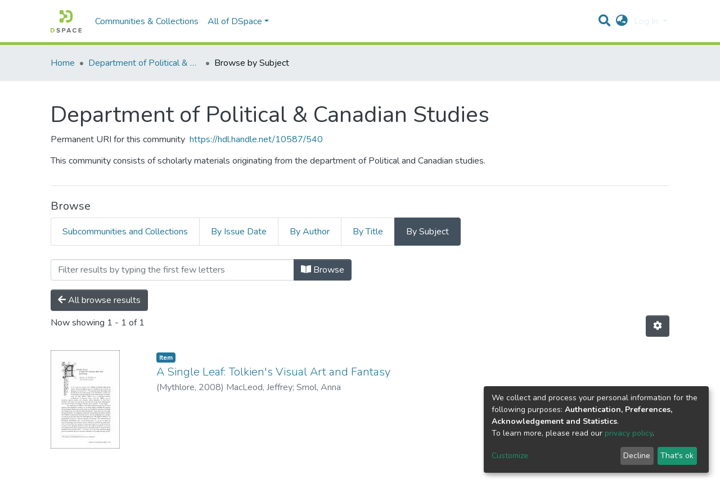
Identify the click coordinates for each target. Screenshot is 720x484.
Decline (636, 455)
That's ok (677, 455)
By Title (368, 231)
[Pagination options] (657, 326)
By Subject (427, 231)
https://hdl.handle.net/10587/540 (256, 139)
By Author (310, 231)
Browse (322, 270)
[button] (622, 21)
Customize (510, 455)
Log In (647, 21)
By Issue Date (239, 231)
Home (63, 63)
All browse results (99, 300)
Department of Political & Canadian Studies (144, 63)
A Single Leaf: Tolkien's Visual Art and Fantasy (273, 371)
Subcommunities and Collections (125, 231)
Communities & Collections (147, 21)
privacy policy (628, 433)
